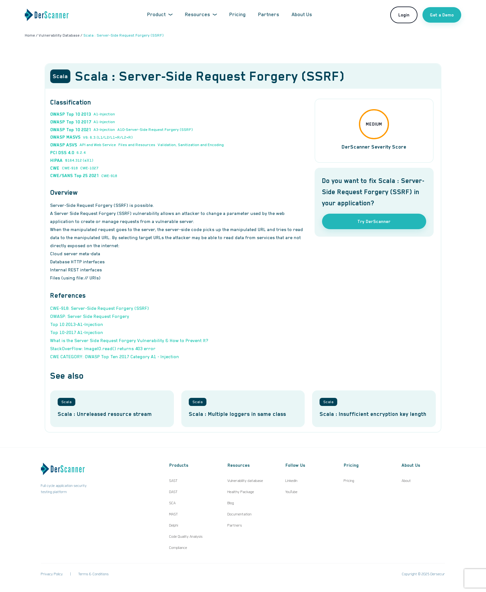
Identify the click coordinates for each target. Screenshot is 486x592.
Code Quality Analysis (186, 536)
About (406, 480)
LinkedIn (291, 480)
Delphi (173, 525)
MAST (173, 514)
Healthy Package (241, 492)
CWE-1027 (89, 168)
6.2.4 (81, 152)
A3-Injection (104, 129)
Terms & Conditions (93, 574)
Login (403, 14)
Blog (231, 503)
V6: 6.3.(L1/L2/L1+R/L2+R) (108, 137)
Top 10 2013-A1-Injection (76, 324)
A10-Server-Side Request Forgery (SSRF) (155, 129)
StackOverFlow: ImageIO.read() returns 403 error (103, 348)
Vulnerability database (245, 480)
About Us (302, 14)
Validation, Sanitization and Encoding (191, 145)
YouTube (291, 492)
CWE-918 (70, 168)
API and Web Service (98, 145)
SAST (173, 480)
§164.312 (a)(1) (79, 160)
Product (160, 14)
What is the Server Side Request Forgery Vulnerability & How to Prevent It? (129, 340)
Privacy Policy (52, 574)
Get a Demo (442, 14)
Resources (201, 14)
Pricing (237, 14)
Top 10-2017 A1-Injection (76, 332)
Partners (268, 14)
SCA (172, 503)
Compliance (178, 547)
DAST (173, 492)
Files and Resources (136, 145)
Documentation (240, 514)
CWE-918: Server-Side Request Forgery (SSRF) (99, 308)
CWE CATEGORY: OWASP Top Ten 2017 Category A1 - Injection (114, 356)
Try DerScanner (374, 221)
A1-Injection (104, 114)
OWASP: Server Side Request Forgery (89, 316)
